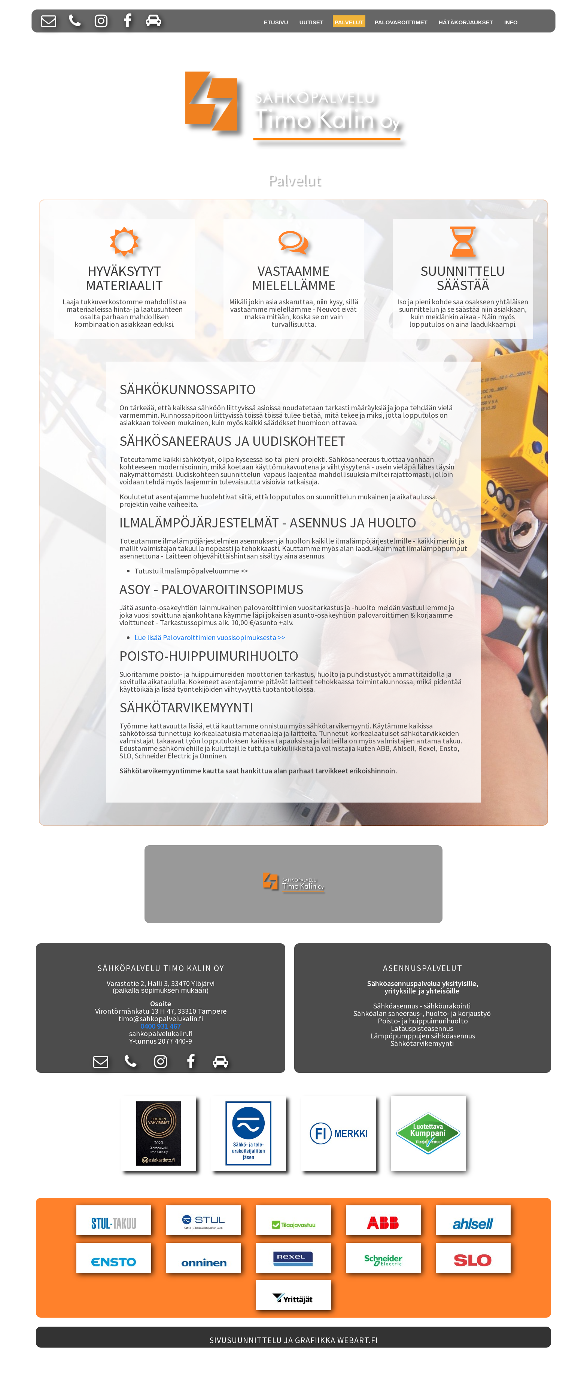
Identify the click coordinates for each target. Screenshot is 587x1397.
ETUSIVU (276, 22)
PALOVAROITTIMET (401, 22)
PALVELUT (349, 22)
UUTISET (311, 22)
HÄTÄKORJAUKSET (466, 22)
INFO (511, 22)
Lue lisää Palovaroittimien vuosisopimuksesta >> (209, 637)
